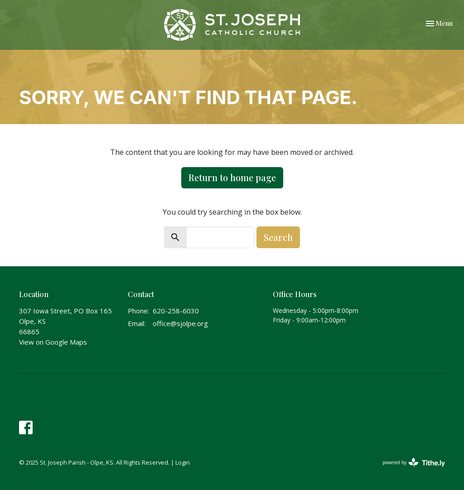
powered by (413, 462)
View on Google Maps (53, 341)
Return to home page (232, 177)
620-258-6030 (176, 310)
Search (278, 237)
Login (182, 462)
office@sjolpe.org (180, 323)
